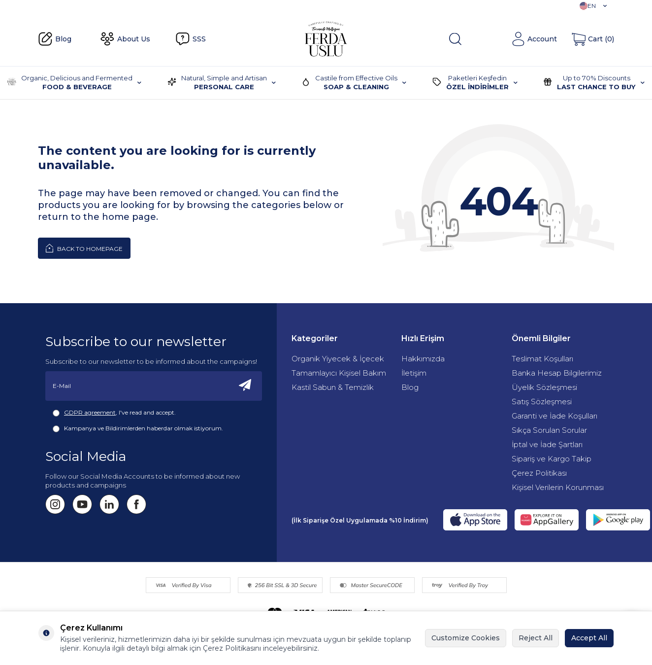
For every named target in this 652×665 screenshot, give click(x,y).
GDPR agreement (90, 412)
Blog (54, 39)
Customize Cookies (465, 637)
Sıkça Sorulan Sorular (549, 430)
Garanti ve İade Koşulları (554, 415)
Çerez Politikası (539, 473)
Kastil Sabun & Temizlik (333, 387)
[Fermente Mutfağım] (326, 39)
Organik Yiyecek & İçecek (338, 358)
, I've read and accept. (114, 413)
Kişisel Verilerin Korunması (558, 487)
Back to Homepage (84, 248)
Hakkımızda (423, 358)
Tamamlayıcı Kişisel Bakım (339, 373)
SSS (190, 39)
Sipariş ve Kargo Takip (551, 458)
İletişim (413, 373)
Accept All (589, 637)
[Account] (534, 39)
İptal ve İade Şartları (547, 444)
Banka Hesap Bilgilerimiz (557, 373)
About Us (125, 39)
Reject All (536, 637)
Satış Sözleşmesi (542, 401)
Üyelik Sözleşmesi (544, 387)
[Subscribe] (245, 386)
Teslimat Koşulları (542, 358)
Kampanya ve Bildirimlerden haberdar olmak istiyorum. (138, 428)
